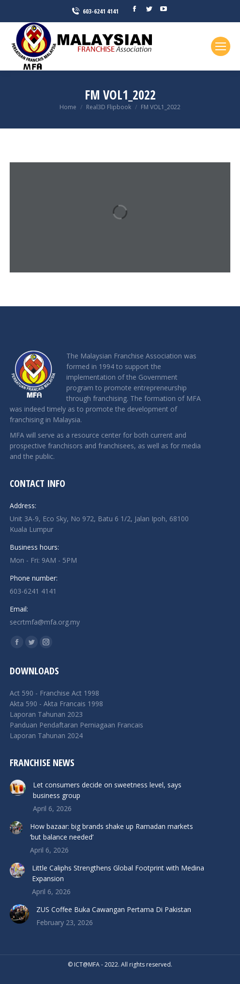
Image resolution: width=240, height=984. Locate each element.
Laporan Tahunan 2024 (46, 735)
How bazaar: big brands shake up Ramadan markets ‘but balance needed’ (111, 831)
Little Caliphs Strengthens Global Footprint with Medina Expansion (118, 873)
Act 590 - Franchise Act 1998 (54, 693)
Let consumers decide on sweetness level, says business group (107, 790)
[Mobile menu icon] (220, 46)
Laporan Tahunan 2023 (46, 714)
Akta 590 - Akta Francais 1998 (56, 703)
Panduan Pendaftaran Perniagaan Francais (76, 724)
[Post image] (18, 788)
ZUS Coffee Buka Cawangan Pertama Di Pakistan (113, 909)
